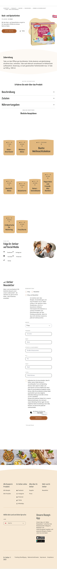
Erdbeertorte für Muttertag (9, 214)
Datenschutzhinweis (33, 400)
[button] (22, 31)
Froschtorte (22, 214)
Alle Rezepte (6, 490)
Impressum (43, 557)
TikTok (20, 500)
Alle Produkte (7, 493)
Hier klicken (40, 412)
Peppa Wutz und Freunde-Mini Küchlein (48, 175)
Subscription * (30, 288)
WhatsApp (21, 503)
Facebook (20, 490)
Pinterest (20, 497)
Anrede (27, 322)
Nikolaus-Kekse (22, 136)
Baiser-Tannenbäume (35, 175)
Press (30, 493)
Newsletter (45, 490)
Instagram (21, 493)
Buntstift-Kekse (9, 175)
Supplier (31, 490)
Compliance (50, 557)
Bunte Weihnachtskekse (41, 136)
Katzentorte (22, 175)
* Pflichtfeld (29, 425)
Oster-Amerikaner (9, 136)
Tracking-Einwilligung (20, 557)
